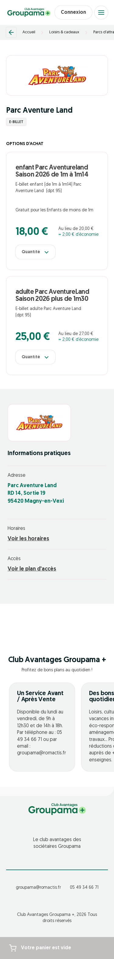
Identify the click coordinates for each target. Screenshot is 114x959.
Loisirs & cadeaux (64, 32)
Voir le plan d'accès (32, 569)
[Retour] (11, 32)
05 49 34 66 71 (84, 887)
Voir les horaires (28, 539)
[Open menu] (101, 12)
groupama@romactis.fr (38, 887)
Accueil (28, 32)
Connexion (73, 12)
